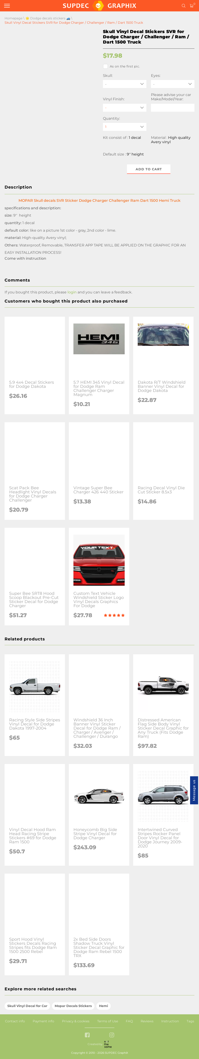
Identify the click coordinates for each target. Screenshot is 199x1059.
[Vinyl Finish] (124, 108)
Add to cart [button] (149, 169)
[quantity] (124, 127)
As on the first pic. (121, 66)
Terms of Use (107, 1021)
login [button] (72, 292)
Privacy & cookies (75, 1021)
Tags (190, 1021)
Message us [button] (194, 790)
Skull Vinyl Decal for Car (27, 1006)
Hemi (103, 1006)
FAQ (129, 1021)
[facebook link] (87, 1035)
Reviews (147, 1021)
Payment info (43, 1021)
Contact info (15, 1021)
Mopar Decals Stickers (73, 1006)
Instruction (170, 1021)
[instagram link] (111, 1035)
